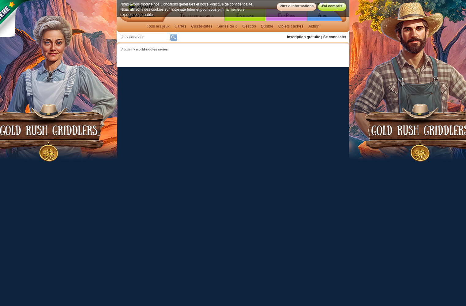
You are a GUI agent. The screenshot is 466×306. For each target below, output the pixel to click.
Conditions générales (177, 4)
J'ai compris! (332, 6)
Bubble (267, 26)
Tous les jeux (158, 26)
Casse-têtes (201, 26)
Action (313, 26)
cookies (157, 9)
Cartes (180, 26)
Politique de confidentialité (231, 4)
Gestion (249, 26)
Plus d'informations (297, 6)
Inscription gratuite (303, 37)
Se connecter (334, 37)
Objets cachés (290, 26)
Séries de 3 (227, 26)
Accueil (126, 49)
